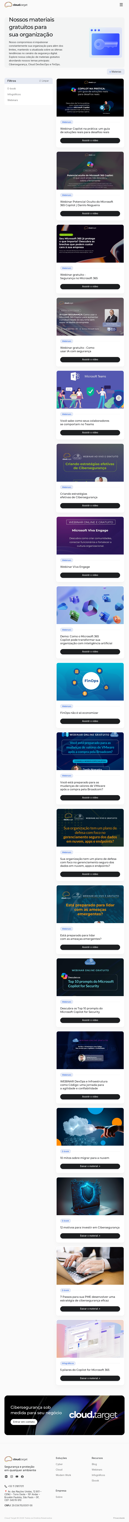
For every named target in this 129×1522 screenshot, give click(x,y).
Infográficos (98, 1475)
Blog (94, 1464)
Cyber (59, 1464)
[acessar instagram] (12, 1476)
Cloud (59, 1469)
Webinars (97, 1469)
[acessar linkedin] (6, 1476)
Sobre (59, 1497)
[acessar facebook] (22, 1476)
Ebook (95, 1480)
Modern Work (63, 1475)
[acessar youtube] (17, 1476)
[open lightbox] (90, 140)
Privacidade (119, 1518)
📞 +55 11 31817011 (14, 1486)
